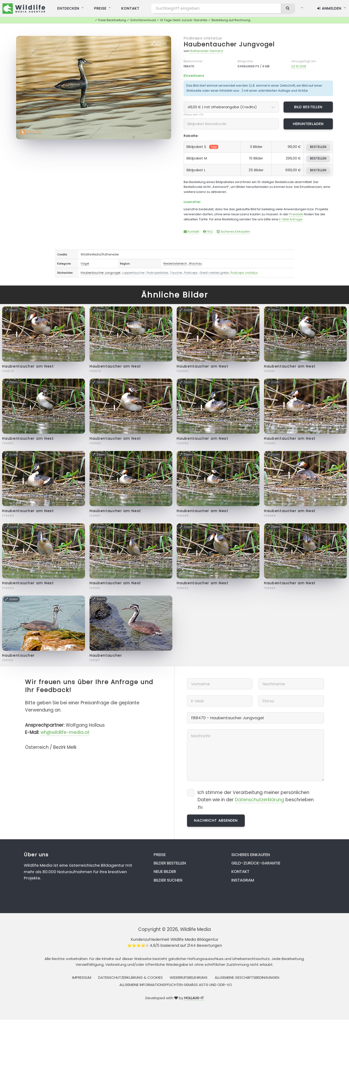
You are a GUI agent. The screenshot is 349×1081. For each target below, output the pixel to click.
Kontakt (191, 231)
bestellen (318, 147)
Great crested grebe (214, 273)
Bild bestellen (308, 106)
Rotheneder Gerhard (206, 51)
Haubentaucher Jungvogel (229, 44)
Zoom (158, 43)
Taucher (176, 273)
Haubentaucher (18, 655)
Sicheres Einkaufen (233, 231)
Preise (160, 855)
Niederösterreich (175, 263)
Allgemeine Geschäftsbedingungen (247, 977)
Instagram (242, 880)
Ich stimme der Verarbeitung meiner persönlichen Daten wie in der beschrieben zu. (256, 799)
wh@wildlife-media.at (65, 732)
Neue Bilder (165, 871)
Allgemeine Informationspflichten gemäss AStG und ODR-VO (175, 984)
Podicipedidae (157, 273)
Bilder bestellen (170, 863)
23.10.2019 (298, 66)
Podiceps (191, 273)
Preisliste (296, 214)
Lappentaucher (133, 273)
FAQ (208, 231)
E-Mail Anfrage (290, 219)
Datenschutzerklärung (259, 799)
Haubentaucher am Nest (28, 366)
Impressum (81, 977)
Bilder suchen (168, 880)
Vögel (85, 263)
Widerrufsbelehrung (188, 977)
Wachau (195, 263)
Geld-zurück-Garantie (255, 863)
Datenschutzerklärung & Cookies (130, 977)
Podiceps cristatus (203, 38)
